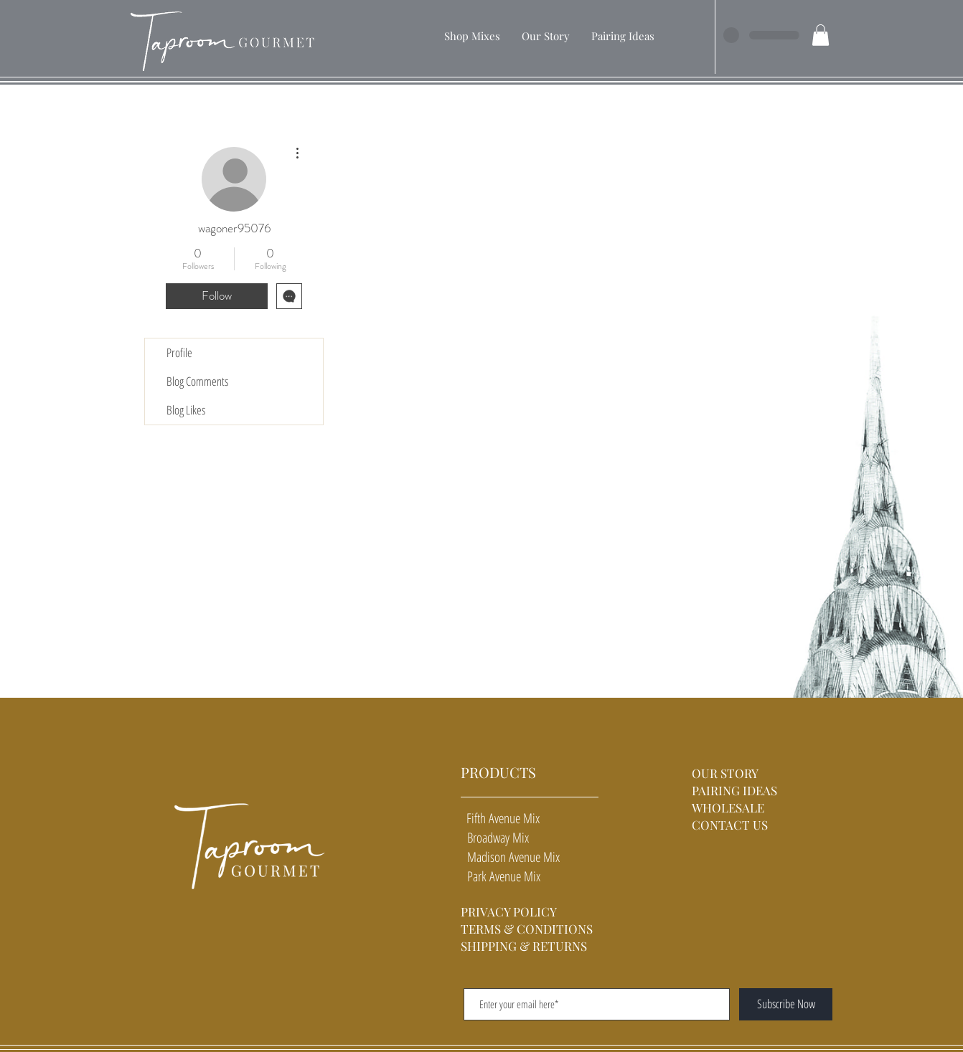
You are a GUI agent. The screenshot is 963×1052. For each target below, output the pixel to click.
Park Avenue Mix (500, 876)
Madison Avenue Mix (510, 857)
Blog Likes (185, 410)
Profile (179, 352)
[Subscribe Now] (785, 1004)
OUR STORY (726, 773)
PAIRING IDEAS (734, 790)
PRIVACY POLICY (509, 911)
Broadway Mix (495, 837)
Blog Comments (197, 381)
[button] (472, 36)
